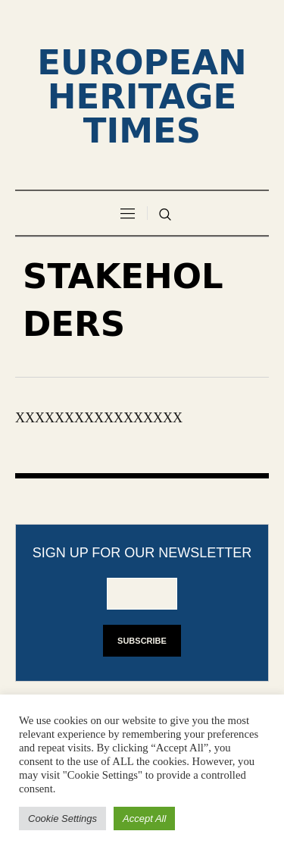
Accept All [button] (144, 818)
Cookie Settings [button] (62, 818)
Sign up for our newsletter (142, 552)
